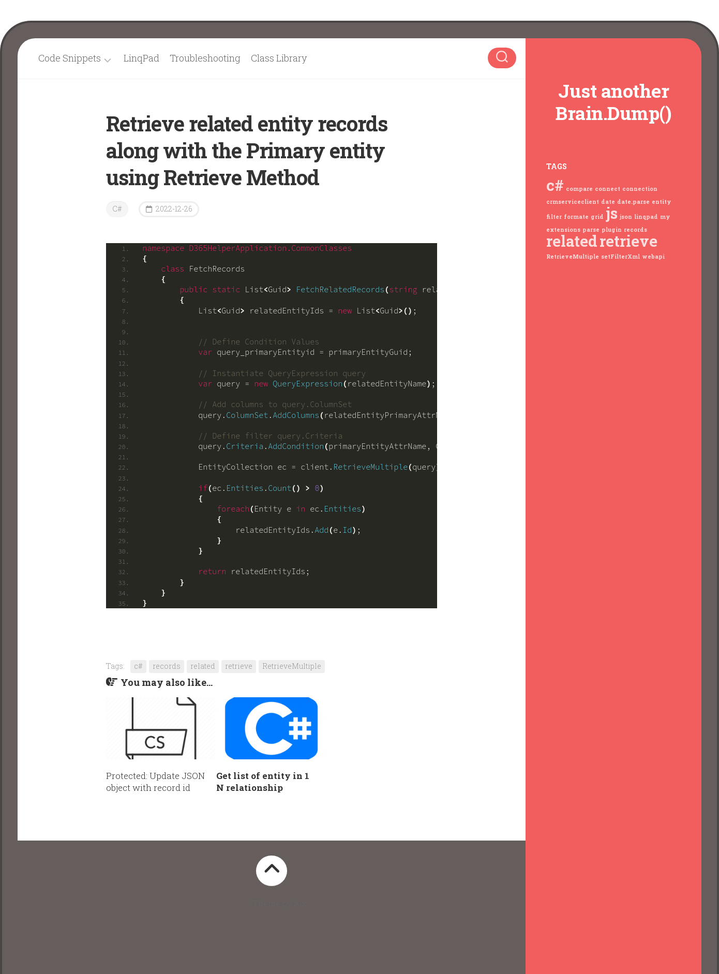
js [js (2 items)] (612, 213)
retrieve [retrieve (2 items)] (628, 241)
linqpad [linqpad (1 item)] (646, 216)
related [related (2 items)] (571, 241)
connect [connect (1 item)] (607, 188)
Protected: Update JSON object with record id (155, 782)
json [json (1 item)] (626, 216)
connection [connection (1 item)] (639, 188)
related (202, 666)
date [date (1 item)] (608, 201)
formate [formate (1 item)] (576, 216)
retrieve (238, 666)
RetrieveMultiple (291, 666)
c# (138, 666)
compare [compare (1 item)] (579, 188)
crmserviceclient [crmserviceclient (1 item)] (572, 201)
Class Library (279, 58)
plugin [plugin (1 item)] (612, 229)
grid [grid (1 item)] (597, 216)
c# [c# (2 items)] (555, 185)
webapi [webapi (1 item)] (653, 256)
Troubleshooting (205, 58)
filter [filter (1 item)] (554, 216)
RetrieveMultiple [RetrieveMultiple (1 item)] (572, 256)
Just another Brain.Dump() (613, 102)
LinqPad (141, 58)
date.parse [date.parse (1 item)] (633, 201)
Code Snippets (69, 58)
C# (117, 209)
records (167, 666)
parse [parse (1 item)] (591, 229)
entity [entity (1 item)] (661, 201)
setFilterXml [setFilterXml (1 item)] (620, 256)
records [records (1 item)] (635, 229)
